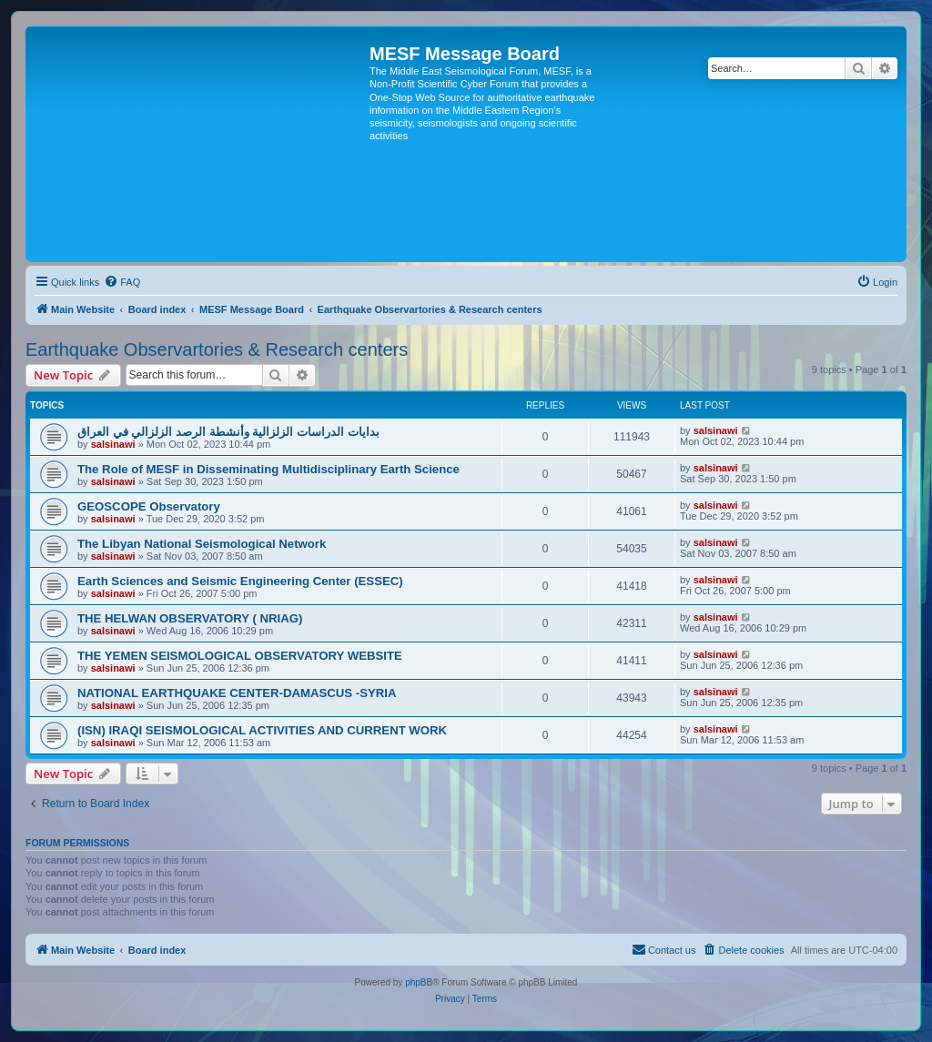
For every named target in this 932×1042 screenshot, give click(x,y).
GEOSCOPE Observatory (148, 506)
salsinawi (113, 444)
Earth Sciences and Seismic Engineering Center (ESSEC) (240, 581)
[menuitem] (122, 282)
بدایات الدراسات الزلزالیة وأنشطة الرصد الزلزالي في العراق (228, 432)
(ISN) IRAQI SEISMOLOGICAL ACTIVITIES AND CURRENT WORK (262, 730)
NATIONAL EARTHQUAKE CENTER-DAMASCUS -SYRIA (236, 693)
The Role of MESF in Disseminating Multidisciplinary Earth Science (268, 469)
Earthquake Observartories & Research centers (216, 349)
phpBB (418, 982)
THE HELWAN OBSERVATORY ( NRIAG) (189, 618)
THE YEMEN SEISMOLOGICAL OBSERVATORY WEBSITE (239, 656)
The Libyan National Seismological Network (201, 544)
